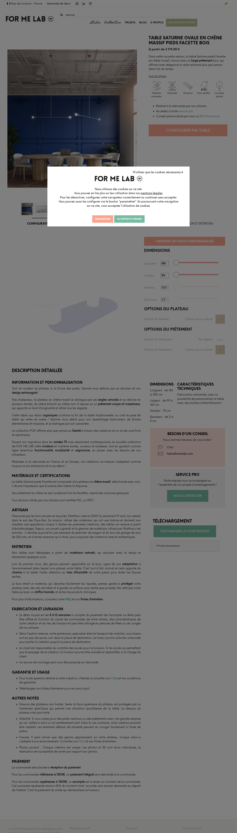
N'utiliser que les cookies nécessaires (158, 172)
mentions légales (157, 193)
